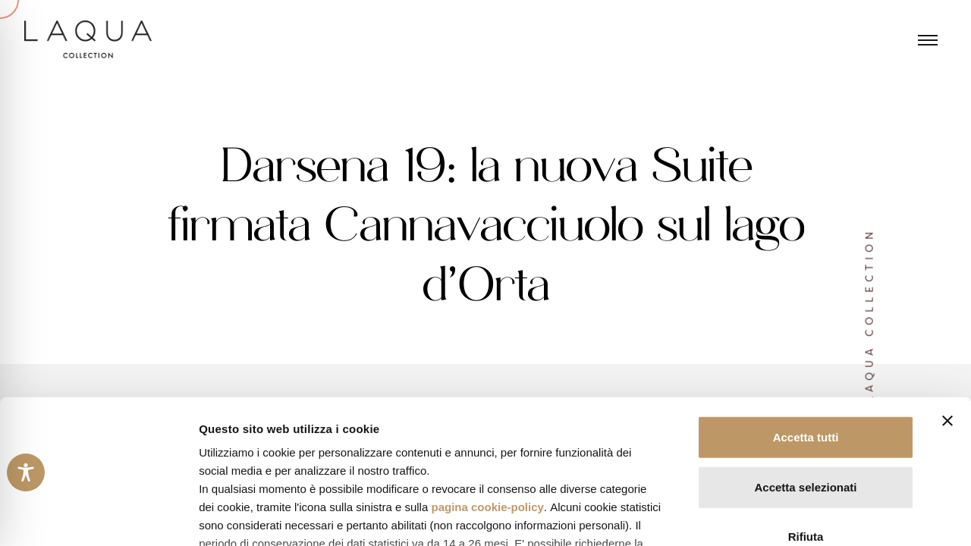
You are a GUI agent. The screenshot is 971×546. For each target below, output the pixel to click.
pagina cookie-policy (487, 384)
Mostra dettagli (798, 516)
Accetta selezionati (805, 363)
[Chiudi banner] (947, 298)
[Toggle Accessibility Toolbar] (25, 472)
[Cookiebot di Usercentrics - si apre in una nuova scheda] (98, 516)
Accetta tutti (806, 314)
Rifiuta (806, 413)
